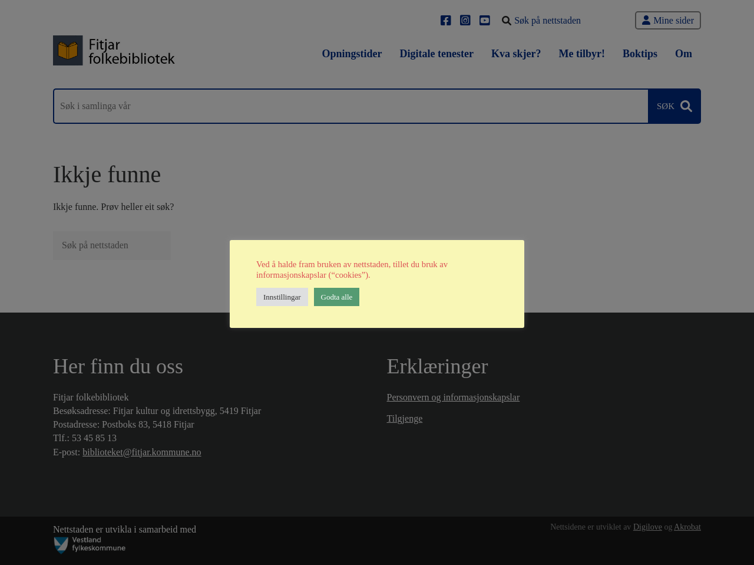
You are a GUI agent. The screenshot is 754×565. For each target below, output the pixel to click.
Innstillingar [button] (282, 297)
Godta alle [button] (337, 297)
